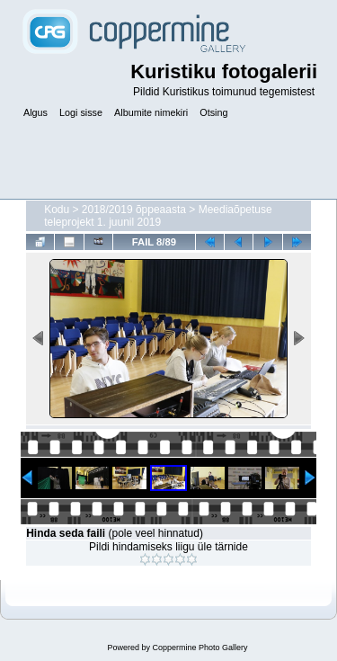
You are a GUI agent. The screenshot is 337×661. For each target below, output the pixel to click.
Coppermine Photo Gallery (199, 647)
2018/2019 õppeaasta (134, 209)
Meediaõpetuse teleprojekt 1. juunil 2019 (158, 215)
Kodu (56, 209)
